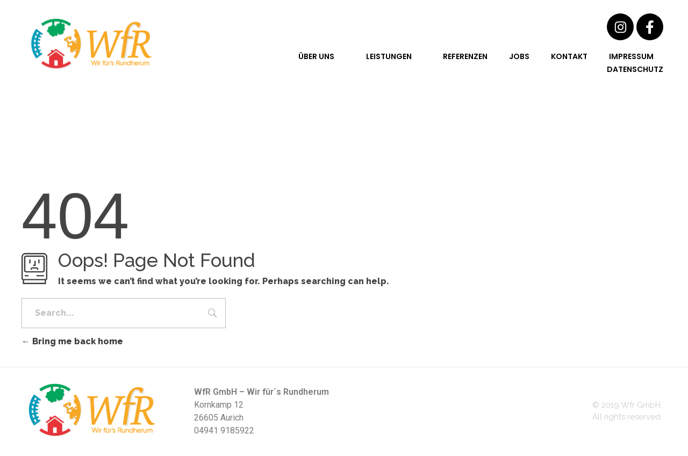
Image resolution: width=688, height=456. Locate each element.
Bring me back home (72, 341)
